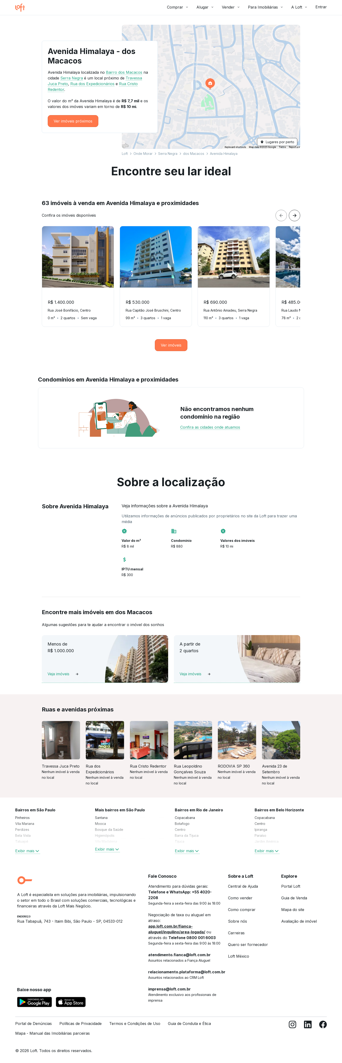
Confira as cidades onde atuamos (210, 427)
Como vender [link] (240, 898)
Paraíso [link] (260, 835)
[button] (211, 87)
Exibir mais (27, 851)
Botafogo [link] (182, 824)
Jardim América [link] (267, 841)
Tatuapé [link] (21, 841)
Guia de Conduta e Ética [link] (189, 1023)
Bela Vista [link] (23, 835)
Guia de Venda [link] (294, 898)
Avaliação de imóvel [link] (299, 921)
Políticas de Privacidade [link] (80, 1023)
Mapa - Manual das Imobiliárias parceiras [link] (52, 1033)
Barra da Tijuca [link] (187, 835)
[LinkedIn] (308, 1030)
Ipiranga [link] (261, 830)
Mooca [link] (100, 824)
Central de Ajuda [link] (243, 886)
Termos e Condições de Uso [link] (134, 1023)
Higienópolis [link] (104, 835)
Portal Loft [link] (290, 886)
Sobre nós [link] (237, 921)
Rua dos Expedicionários (92, 83)
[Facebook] (323, 1030)
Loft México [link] (238, 956)
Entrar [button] (321, 7)
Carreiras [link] (236, 933)
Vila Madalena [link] (106, 841)
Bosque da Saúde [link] (109, 830)
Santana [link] (101, 818)
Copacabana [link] (185, 818)
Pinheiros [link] (22, 818)
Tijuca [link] (179, 841)
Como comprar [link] (242, 909)
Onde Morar (142, 154)
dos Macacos (193, 154)
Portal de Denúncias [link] (33, 1023)
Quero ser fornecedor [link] (248, 944)
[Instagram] (292, 1030)
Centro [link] (180, 830)
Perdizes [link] (22, 830)
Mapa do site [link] (292, 909)
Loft (125, 154)
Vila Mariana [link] (24, 824)
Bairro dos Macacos (124, 72)
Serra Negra (167, 154)
